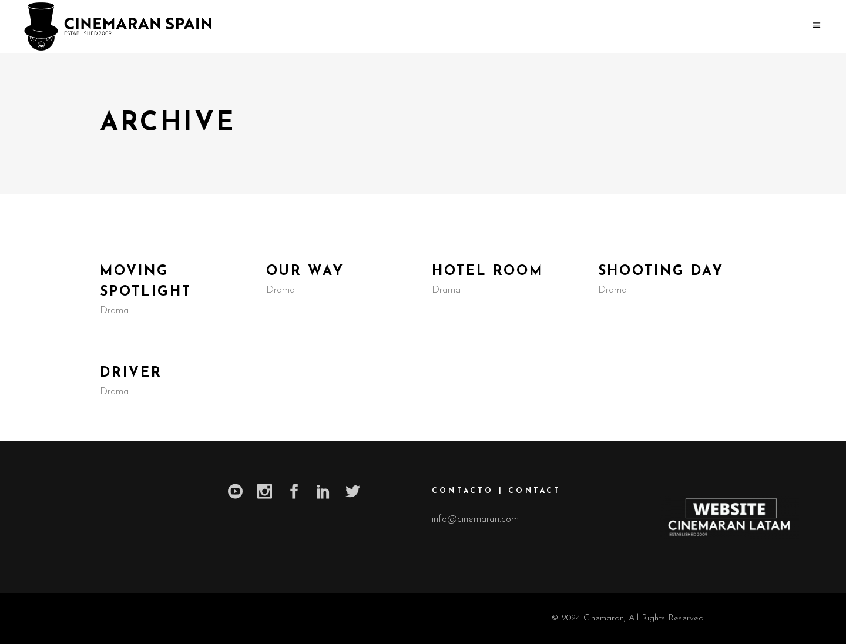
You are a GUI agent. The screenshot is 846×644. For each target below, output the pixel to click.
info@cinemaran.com (475, 519)
